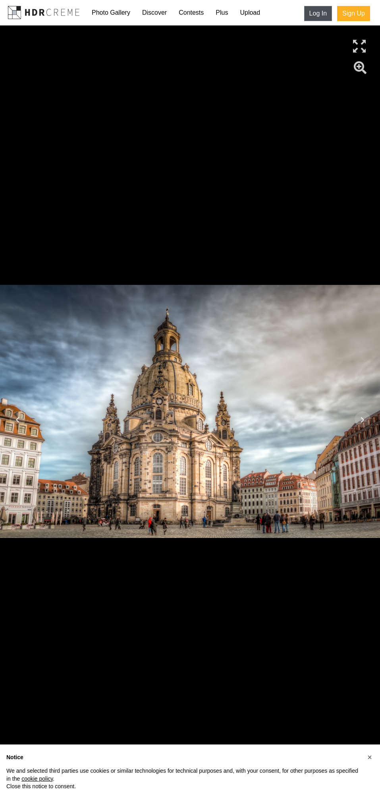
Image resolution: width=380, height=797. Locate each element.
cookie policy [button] (37, 779)
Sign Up (353, 13)
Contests (191, 12)
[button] (369, 757)
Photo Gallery (111, 12)
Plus (222, 12)
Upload (250, 12)
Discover (154, 12)
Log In (318, 13)
